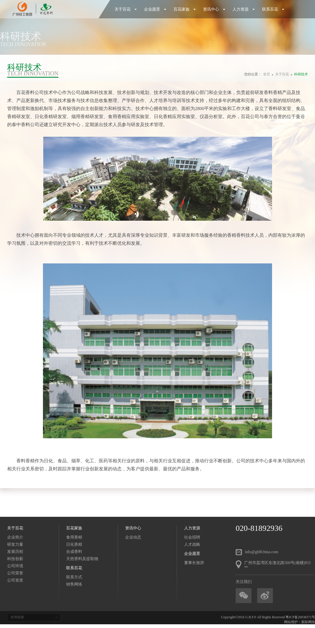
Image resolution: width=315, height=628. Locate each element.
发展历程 (15, 551)
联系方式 (74, 577)
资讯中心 (214, 9)
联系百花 (273, 9)
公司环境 (15, 566)
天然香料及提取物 (82, 559)
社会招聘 (192, 537)
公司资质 (15, 580)
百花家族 (185, 9)
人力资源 (244, 9)
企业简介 (15, 537)
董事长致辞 (194, 563)
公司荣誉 (15, 573)
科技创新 (15, 559)
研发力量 (15, 544)
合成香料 (74, 551)
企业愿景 (155, 9)
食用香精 (74, 537)
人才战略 (192, 544)
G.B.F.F (250, 617)
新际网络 (308, 622)
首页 (266, 74)
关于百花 (126, 9)
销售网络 (74, 584)
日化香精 (74, 544)
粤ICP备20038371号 (300, 617)
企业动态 (133, 537)
